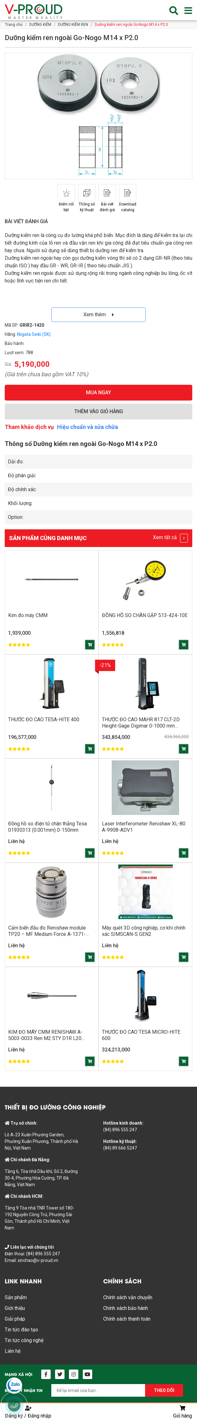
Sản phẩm (16, 1297)
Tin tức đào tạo (21, 1330)
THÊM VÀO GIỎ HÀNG (98, 411)
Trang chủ (14, 24)
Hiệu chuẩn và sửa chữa (87, 427)
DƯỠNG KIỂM (40, 24)
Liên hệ (12, 1351)
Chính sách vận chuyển (127, 1297)
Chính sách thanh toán (126, 1319)
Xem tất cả (170, 538)
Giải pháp (15, 1319)
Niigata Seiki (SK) (34, 334)
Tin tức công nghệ (24, 1340)
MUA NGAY (98, 392)
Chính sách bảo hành (125, 1308)
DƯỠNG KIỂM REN (73, 24)
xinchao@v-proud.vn (38, 1260)
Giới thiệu (15, 1308)
